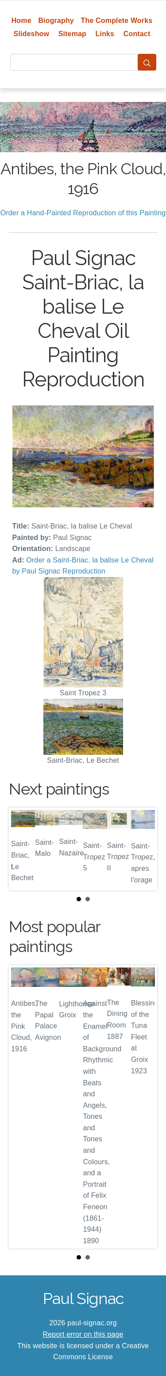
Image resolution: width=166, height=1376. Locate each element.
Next (143, 849)
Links (105, 33)
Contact (137, 33)
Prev (22, 849)
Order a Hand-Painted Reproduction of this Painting (83, 213)
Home (21, 20)
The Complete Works (117, 20)
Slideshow (32, 33)
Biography (56, 20)
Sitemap (72, 33)
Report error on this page (83, 1334)
